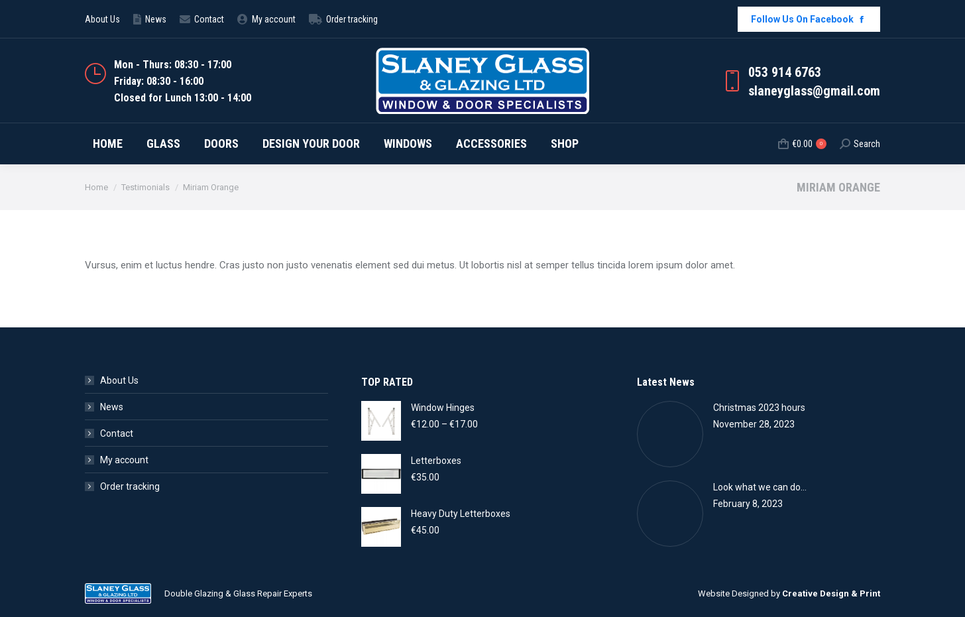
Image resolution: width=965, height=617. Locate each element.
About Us (119, 380)
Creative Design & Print (831, 593)
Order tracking (130, 486)
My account (124, 460)
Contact (116, 433)
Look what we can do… (760, 487)
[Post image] (670, 434)
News (111, 407)
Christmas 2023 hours (759, 407)
